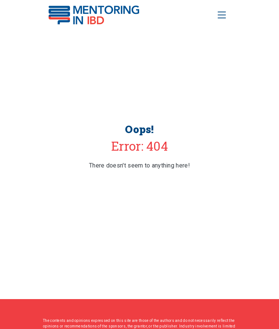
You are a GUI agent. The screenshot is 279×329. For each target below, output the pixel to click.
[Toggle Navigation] (221, 14)
